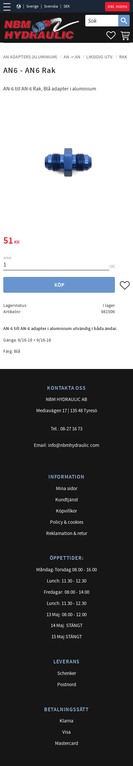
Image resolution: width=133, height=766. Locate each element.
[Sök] (124, 20)
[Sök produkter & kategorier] (101, 21)
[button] (9, 7)
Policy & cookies (66, 522)
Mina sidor (66, 488)
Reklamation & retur (66, 533)
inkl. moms (117, 6)
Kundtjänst (66, 500)
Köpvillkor (66, 511)
